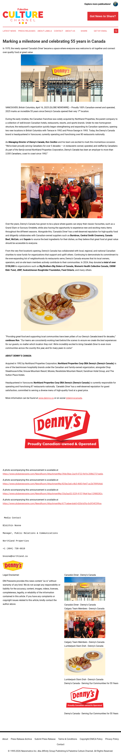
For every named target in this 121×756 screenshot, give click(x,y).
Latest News (9, 31)
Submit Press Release (45, 739)
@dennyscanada (74, 398)
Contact (58, 31)
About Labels (45, 31)
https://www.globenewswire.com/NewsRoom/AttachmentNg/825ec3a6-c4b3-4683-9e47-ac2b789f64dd (53, 483)
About (5, 739)
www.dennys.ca (46, 398)
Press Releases (26, 31)
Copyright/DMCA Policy (91, 739)
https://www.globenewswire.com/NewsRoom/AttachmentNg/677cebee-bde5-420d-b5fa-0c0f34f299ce (52, 503)
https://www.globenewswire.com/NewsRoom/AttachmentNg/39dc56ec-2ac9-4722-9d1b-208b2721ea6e (53, 474)
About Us (70, 31)
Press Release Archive (21, 739)
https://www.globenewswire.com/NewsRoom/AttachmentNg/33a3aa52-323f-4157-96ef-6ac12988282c (52, 493)
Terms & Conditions (67, 739)
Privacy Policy (112, 739)
